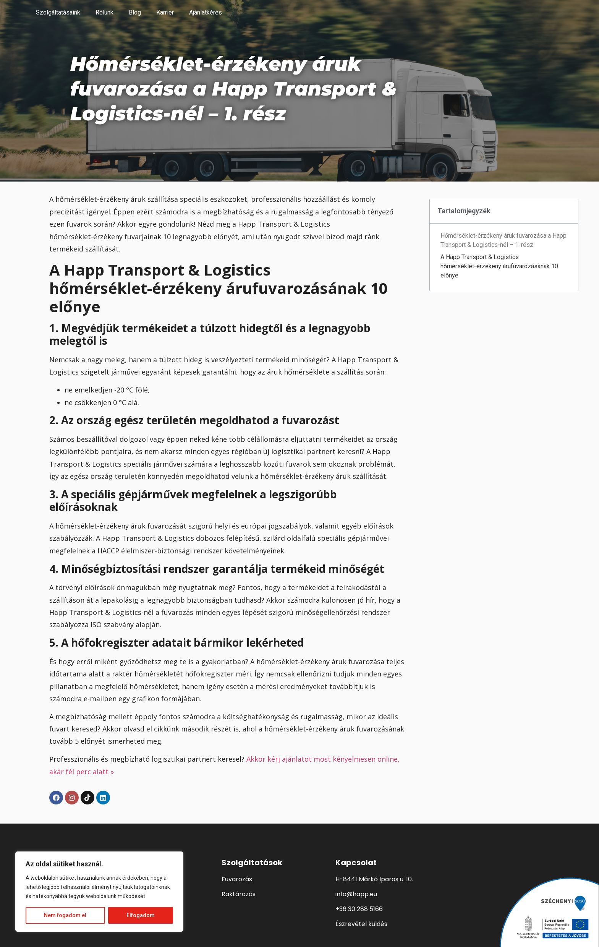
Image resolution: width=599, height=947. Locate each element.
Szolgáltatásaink (58, 12)
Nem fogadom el (65, 915)
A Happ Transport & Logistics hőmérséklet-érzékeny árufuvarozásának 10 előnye (499, 266)
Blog (135, 12)
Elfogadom (140, 915)
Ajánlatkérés (205, 12)
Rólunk (104, 12)
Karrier (165, 12)
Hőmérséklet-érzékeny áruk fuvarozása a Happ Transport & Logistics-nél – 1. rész (503, 240)
